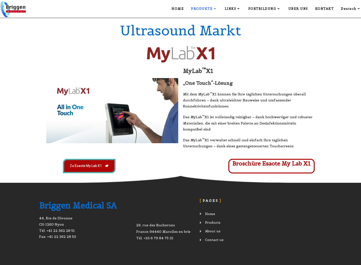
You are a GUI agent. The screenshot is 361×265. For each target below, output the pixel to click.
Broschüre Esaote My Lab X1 (271, 163)
